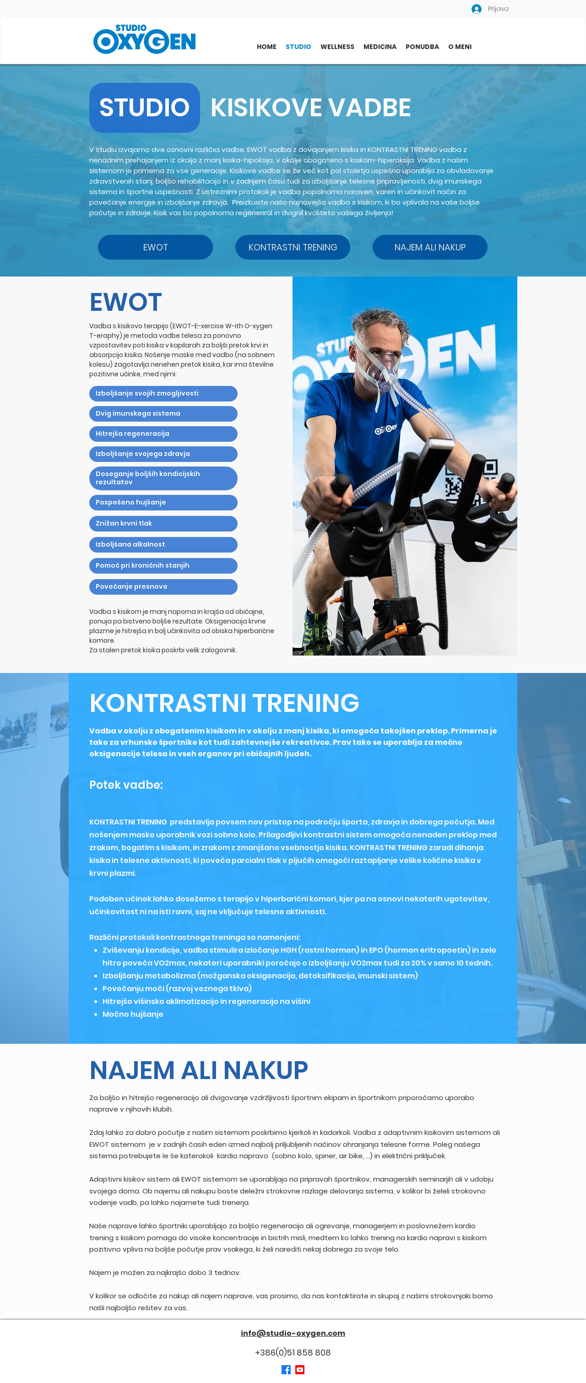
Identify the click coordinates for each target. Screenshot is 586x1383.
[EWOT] (155, 247)
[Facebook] (286, 1369)
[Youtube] (299, 1369)
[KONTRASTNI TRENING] (292, 247)
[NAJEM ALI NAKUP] (430, 247)
